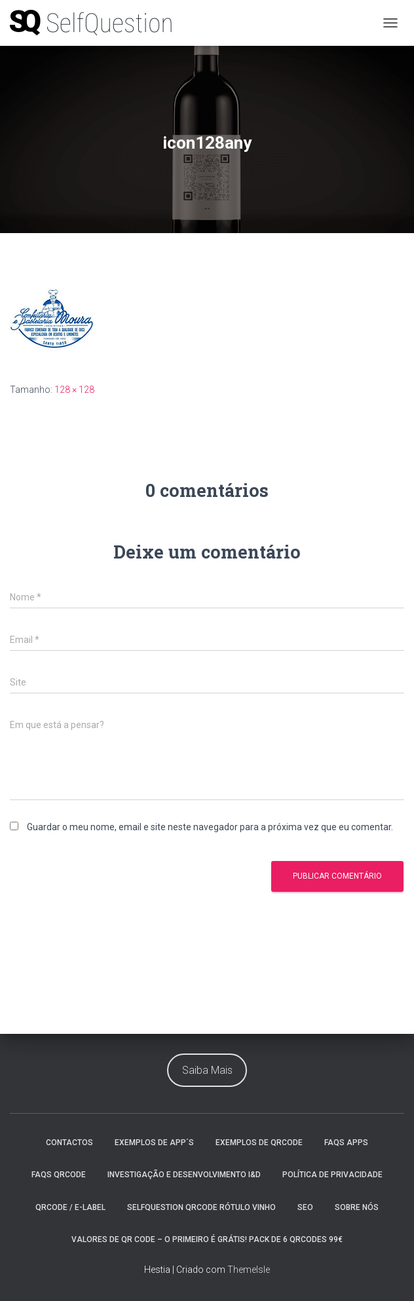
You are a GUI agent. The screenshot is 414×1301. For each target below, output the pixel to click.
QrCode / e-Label (70, 1207)
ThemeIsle (248, 1269)
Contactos (69, 1142)
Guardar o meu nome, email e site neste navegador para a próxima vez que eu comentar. (210, 827)
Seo (305, 1207)
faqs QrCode (58, 1174)
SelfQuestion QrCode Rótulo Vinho (201, 1207)
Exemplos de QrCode (259, 1142)
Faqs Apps (346, 1142)
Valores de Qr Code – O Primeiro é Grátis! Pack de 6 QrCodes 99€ (207, 1239)
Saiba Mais (207, 1070)
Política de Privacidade (332, 1174)
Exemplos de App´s (154, 1142)
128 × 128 (74, 389)
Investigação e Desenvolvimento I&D (184, 1174)
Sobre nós (357, 1207)
